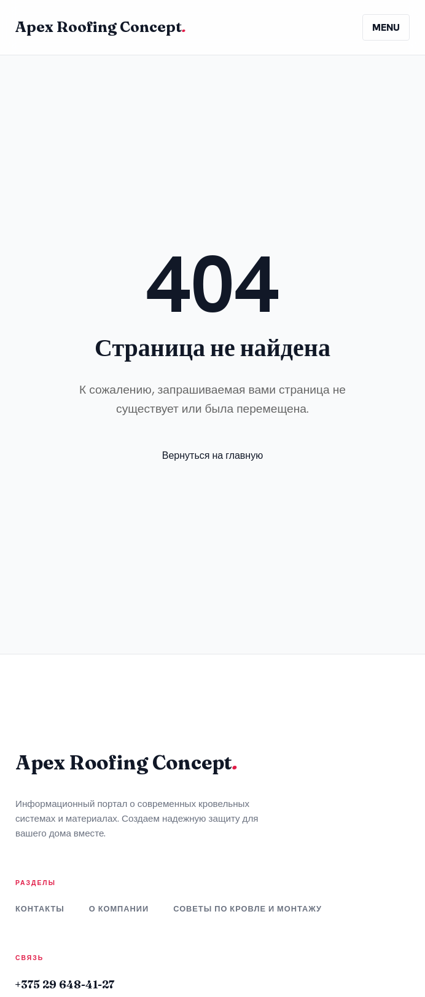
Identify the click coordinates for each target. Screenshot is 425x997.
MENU (386, 27)
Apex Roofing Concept (100, 27)
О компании (119, 909)
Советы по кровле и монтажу (247, 909)
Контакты (39, 909)
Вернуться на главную (212, 455)
